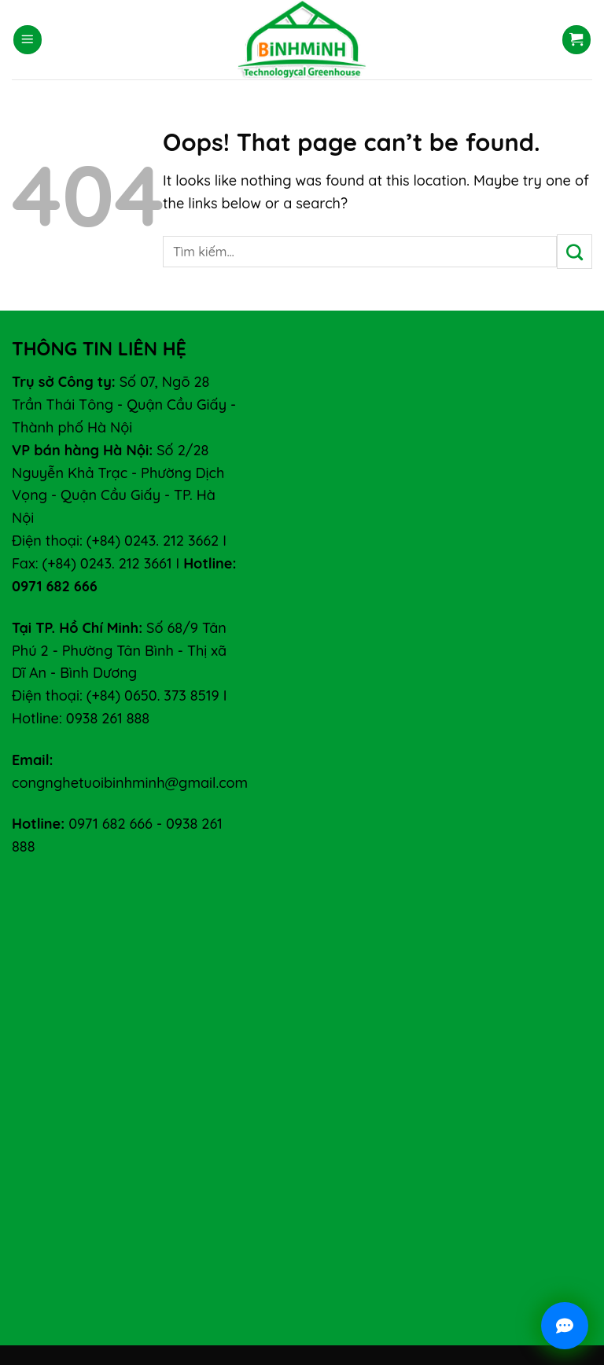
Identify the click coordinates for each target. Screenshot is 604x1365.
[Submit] (574, 251)
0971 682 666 (110, 824)
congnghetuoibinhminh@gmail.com (130, 783)
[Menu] (27, 39)
